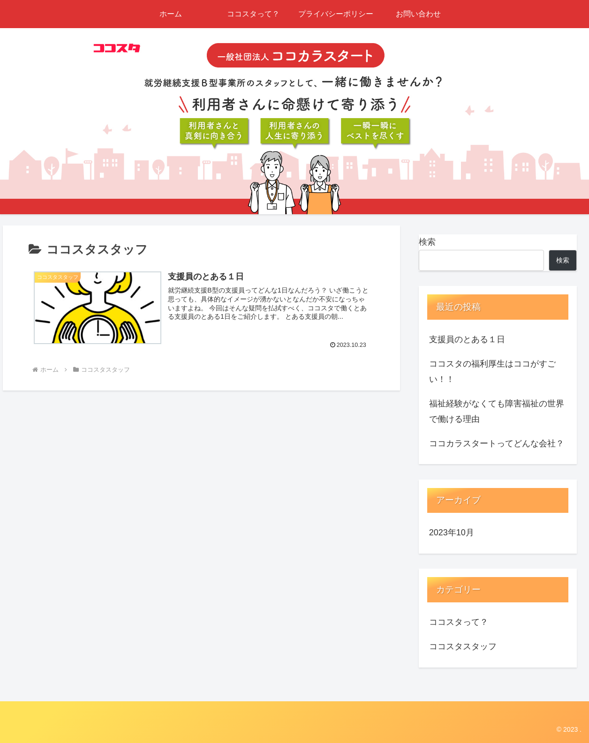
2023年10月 (451, 532)
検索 (427, 242)
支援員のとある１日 (467, 339)
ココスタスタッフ (463, 646)
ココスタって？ (458, 622)
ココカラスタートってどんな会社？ (496, 443)
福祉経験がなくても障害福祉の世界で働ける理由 (496, 411)
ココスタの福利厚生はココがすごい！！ (492, 371)
